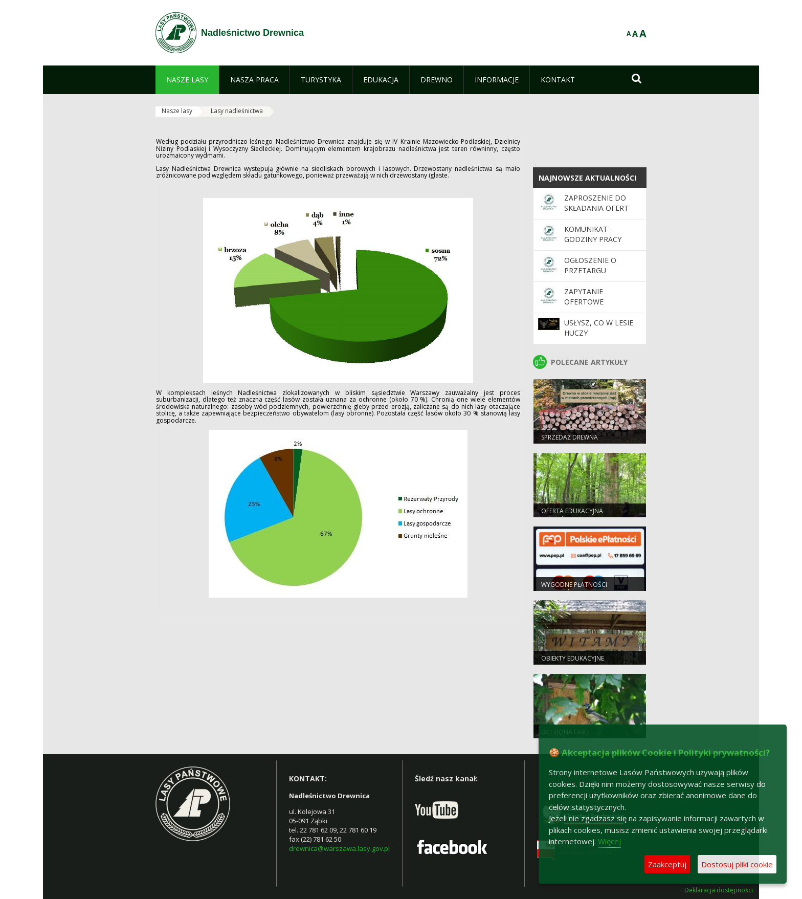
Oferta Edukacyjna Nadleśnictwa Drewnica (580, 515)
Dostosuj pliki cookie (737, 864)
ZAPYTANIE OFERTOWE (584, 296)
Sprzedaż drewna (569, 437)
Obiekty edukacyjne (572, 658)
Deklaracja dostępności (718, 890)
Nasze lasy (177, 110)
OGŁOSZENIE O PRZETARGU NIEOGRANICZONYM (599, 270)
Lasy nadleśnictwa (237, 110)
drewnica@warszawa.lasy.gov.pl (339, 848)
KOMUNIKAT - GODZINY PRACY (592, 234)
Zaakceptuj (667, 864)
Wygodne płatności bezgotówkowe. (574, 589)
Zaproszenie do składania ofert (596, 203)
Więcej (609, 841)
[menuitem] (187, 79)
